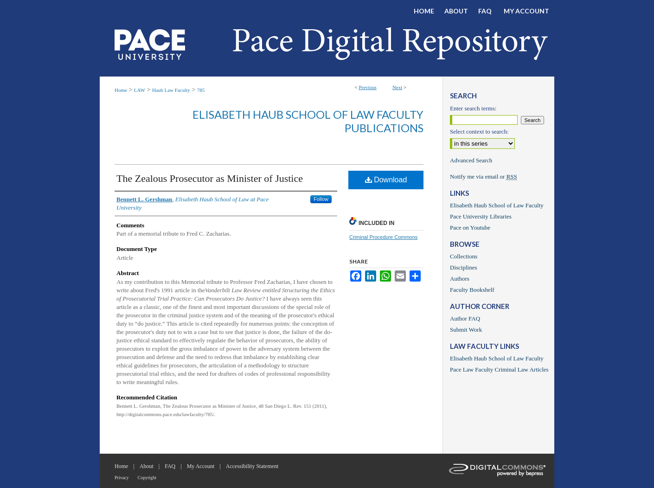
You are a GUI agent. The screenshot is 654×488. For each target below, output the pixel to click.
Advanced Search (471, 160)
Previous (368, 87)
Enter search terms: (473, 108)
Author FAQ (465, 318)
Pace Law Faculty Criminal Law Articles (499, 369)
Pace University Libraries (481, 216)
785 (201, 90)
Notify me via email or (483, 176)
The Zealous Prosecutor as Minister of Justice (209, 178)
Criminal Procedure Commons (383, 237)
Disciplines (463, 267)
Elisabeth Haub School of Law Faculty (497, 205)
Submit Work (466, 329)
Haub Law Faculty (171, 90)
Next (397, 87)
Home (121, 90)
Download (386, 180)
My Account (201, 466)
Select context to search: (479, 131)
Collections (463, 256)
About (147, 466)
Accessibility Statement (252, 466)
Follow (321, 199)
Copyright (147, 477)
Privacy (122, 477)
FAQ (170, 466)
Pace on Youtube (470, 227)
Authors (459, 278)
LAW (139, 90)
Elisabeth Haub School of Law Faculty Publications (307, 121)
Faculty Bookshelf (472, 289)
